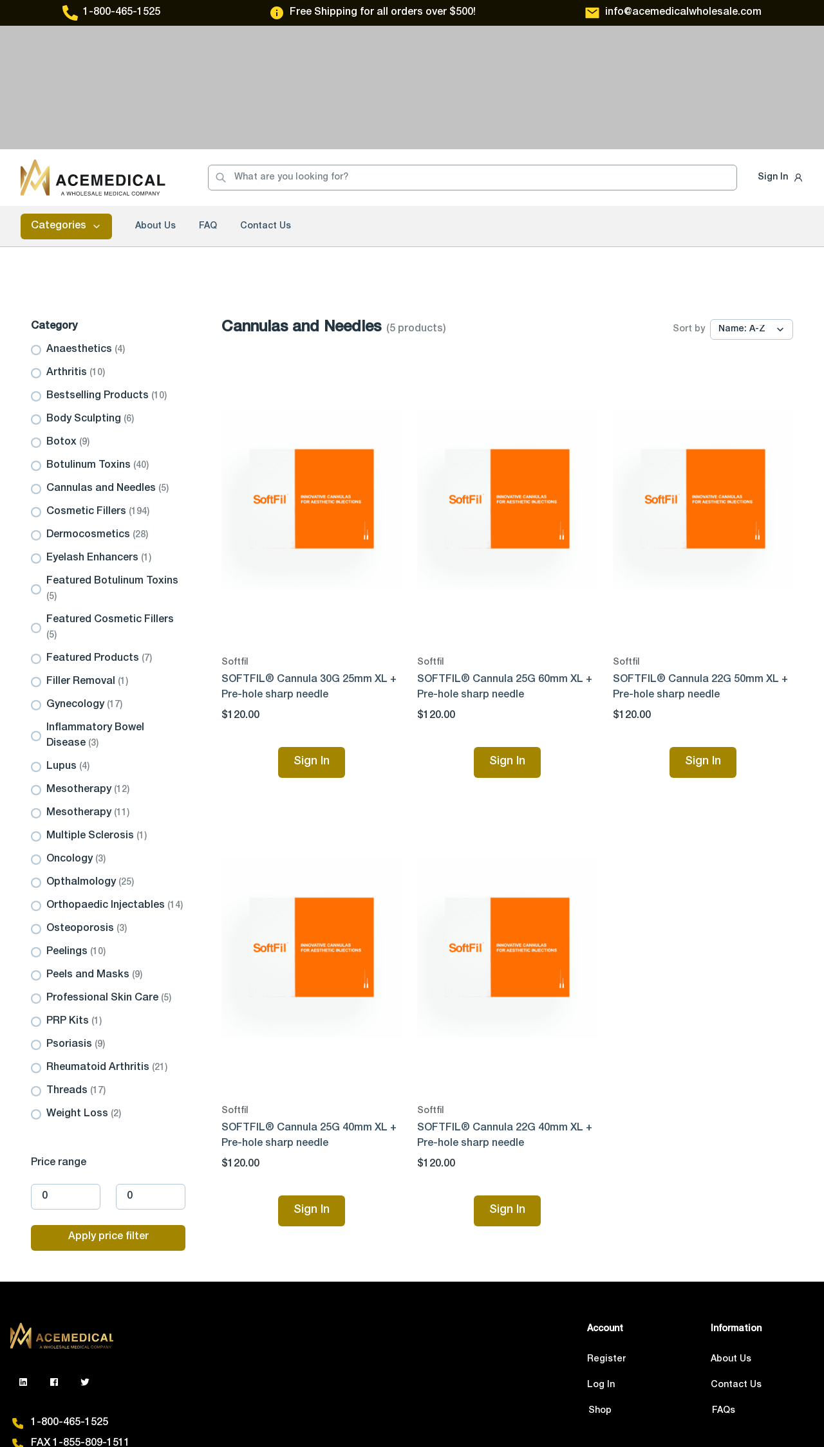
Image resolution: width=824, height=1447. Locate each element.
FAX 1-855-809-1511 (80, 1320)
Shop (600, 1287)
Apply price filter (108, 1114)
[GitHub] (54, 1258)
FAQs (723, 1287)
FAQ (208, 102)
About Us (155, 102)
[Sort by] (751, 206)
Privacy (183, 1408)
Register (606, 1235)
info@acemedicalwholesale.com (683, 13)
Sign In (773, 54)
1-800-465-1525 (121, 13)
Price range (58, 1040)
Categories (66, 103)
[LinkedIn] (23, 1258)
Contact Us (265, 102)
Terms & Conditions (270, 1408)
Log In (601, 1261)
